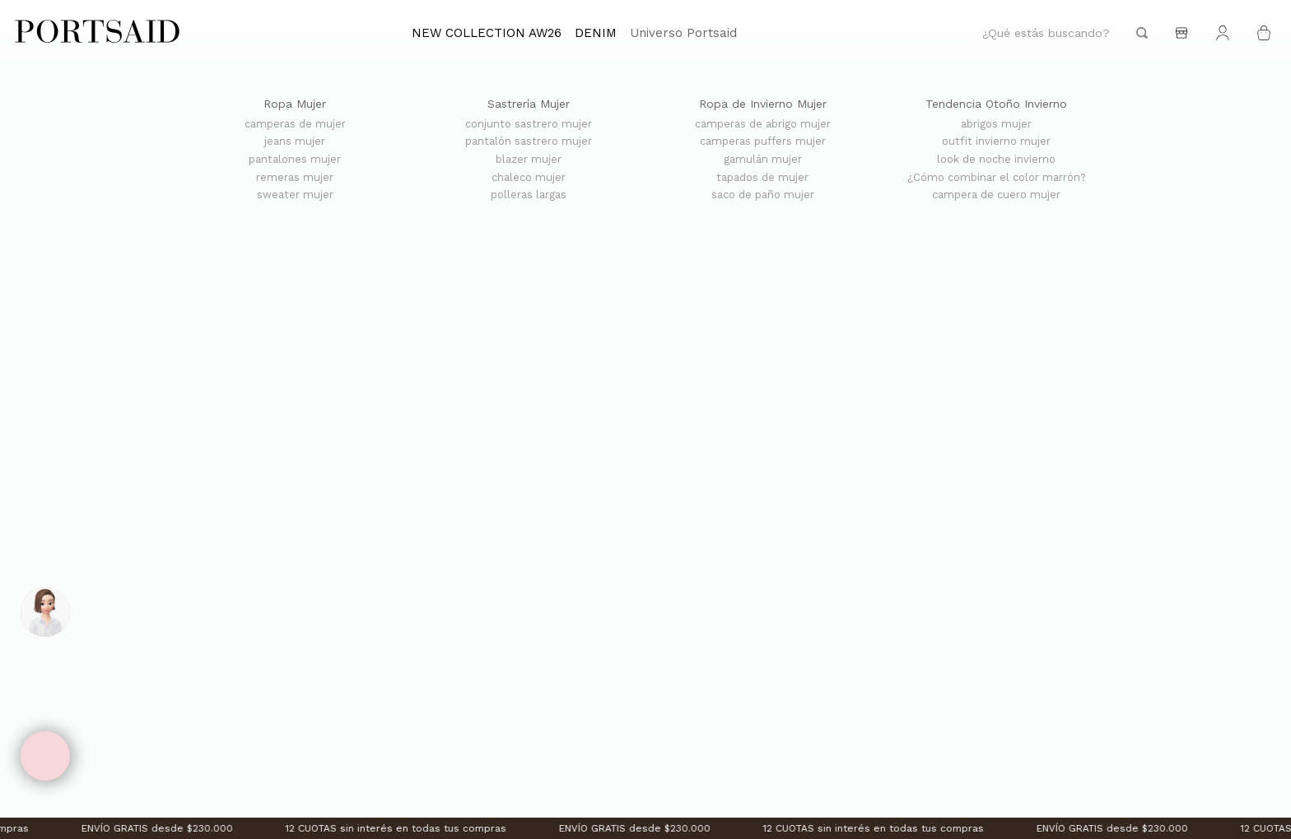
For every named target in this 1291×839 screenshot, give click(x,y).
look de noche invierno (996, 159)
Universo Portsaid (683, 32)
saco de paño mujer (762, 195)
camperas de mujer (295, 124)
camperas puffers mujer (763, 141)
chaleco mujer (529, 177)
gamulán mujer (763, 159)
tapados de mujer (762, 177)
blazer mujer (529, 159)
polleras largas (528, 195)
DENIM (596, 32)
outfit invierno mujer (996, 141)
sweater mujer (295, 195)
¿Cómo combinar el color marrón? (996, 177)
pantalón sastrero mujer (528, 141)
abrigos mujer (996, 124)
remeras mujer (294, 177)
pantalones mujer (295, 159)
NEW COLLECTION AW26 (487, 32)
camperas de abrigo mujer (763, 124)
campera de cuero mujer (996, 195)
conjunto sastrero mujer (528, 124)
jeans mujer (294, 141)
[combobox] (1065, 33)
